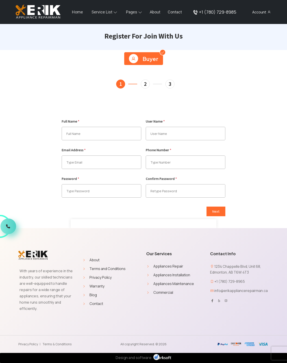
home (77, 12)
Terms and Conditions (107, 268)
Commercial (163, 292)
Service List (101, 12)
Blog (93, 294)
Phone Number (158, 150)
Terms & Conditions (57, 344)
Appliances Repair (168, 266)
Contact (175, 12)
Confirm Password (161, 178)
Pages (131, 12)
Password (70, 178)
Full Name (70, 121)
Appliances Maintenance (173, 283)
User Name (155, 121)
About (155, 12)
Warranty (96, 286)
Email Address (74, 150)
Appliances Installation (171, 274)
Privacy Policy (100, 277)
